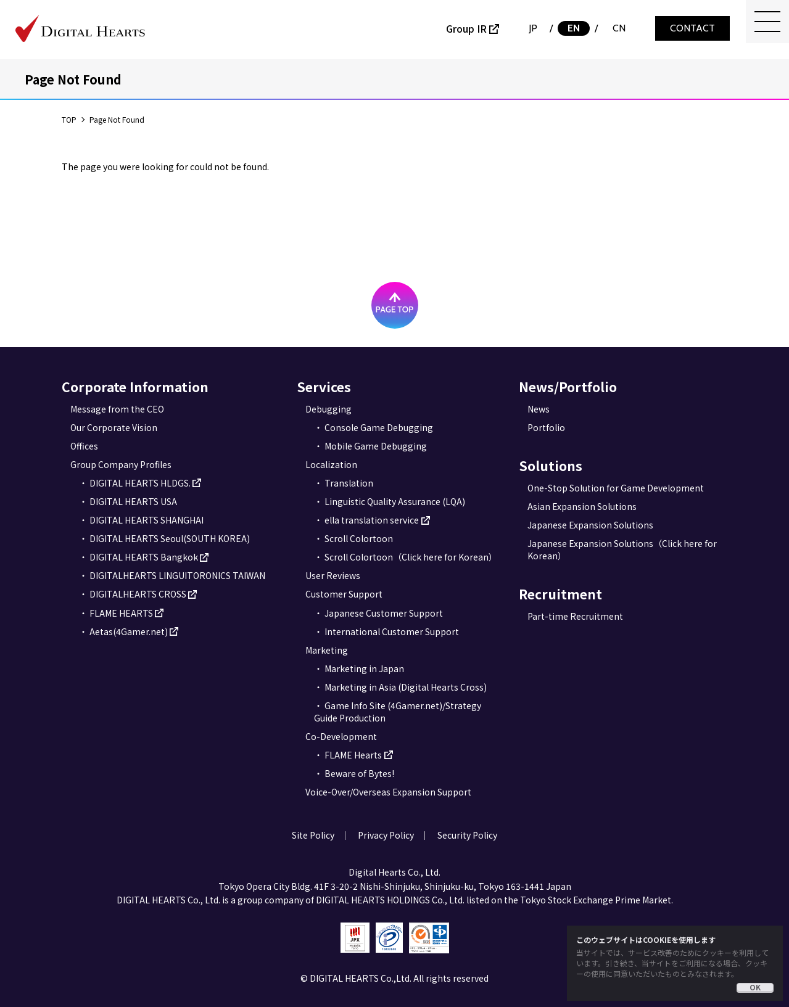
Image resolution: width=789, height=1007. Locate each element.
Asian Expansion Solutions (582, 506)
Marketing (326, 650)
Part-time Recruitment (575, 616)
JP (533, 28)
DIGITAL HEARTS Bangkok (143, 557)
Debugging (328, 409)
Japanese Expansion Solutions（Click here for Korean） (622, 549)
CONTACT (692, 28)
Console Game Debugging (378, 427)
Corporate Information (135, 386)
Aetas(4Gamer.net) (128, 631)
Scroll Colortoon (358, 538)
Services (324, 386)
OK (755, 987)
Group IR (466, 28)
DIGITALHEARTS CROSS (137, 594)
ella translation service (371, 520)
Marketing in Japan (364, 668)
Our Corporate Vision (113, 427)
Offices (84, 446)
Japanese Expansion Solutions (590, 525)
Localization (331, 464)
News (538, 409)
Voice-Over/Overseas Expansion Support (388, 792)
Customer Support (343, 594)
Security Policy (467, 835)
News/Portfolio (568, 386)
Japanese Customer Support (383, 613)
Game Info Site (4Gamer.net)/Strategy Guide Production (397, 711)
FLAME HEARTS (121, 613)
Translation (348, 483)
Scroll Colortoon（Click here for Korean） (410, 557)
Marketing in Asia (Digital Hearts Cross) (405, 687)
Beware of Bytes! (359, 773)
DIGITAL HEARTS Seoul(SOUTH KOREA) (169, 538)
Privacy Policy (386, 835)
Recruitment (560, 594)
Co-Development (341, 736)
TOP (69, 119)
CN (619, 28)
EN (574, 28)
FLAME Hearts (353, 755)
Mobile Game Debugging (375, 446)
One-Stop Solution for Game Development (615, 488)
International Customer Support (391, 631)
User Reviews (332, 575)
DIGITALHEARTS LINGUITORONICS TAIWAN (177, 575)
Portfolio (546, 427)
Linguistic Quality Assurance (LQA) (394, 501)
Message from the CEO (117, 409)
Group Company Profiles (120, 464)
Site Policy (313, 835)
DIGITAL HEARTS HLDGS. (140, 483)
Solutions (550, 465)
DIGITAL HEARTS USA (133, 501)
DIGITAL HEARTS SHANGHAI (146, 520)
